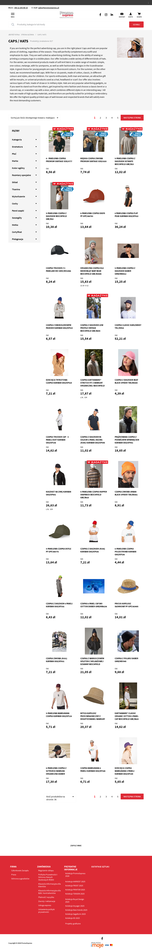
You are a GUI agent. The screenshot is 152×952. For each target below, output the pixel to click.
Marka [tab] (15, 160)
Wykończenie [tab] (18, 196)
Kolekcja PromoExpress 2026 (75, 874)
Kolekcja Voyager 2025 (74, 906)
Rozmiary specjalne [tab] (21, 175)
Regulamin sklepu (46, 870)
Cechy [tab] (15, 203)
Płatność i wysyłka (46, 897)
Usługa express (44, 905)
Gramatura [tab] (17, 146)
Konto (130, 17)
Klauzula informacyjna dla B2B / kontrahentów (49, 891)
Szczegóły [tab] (17, 217)
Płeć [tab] (14, 153)
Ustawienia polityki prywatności (46, 910)
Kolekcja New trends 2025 (76, 910)
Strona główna (27, 35)
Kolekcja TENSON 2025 (75, 893)
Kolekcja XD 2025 (72, 918)
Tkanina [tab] (16, 189)
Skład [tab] (15, 182)
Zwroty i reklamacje (46, 901)
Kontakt (122, 17)
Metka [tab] (15, 224)
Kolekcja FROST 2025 (74, 885)
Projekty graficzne (73, 923)
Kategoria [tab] (17, 139)
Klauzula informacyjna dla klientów (49, 885)
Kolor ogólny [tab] (18, 168)
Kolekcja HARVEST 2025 (75, 881)
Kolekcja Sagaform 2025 (75, 914)
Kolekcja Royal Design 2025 (74, 900)
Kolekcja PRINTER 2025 (75, 889)
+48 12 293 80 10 (21, 7)
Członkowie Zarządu (20, 870)
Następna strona (132, 117)
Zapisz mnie (76, 845)
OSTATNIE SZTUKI (100, 866)
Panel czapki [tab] (18, 210)
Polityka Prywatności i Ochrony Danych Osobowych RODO (47, 877)
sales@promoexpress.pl (48, 7)
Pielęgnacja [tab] (17, 239)
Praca (13, 874)
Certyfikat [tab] (17, 231)
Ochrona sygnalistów (20, 878)
